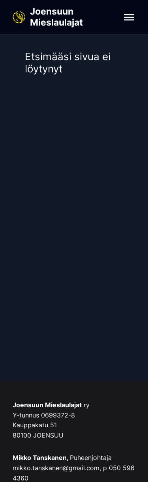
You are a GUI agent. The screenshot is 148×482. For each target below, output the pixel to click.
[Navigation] (129, 17)
